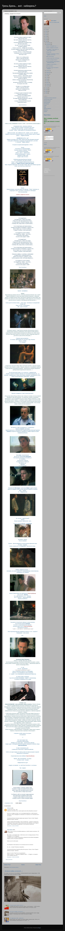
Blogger (39, 927)
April (47, 80)
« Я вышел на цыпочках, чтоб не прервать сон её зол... (52, 54)
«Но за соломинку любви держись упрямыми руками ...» (53, 62)
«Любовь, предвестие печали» (52, 47)
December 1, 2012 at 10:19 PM (13, 857)
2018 (46, 31)
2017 (46, 32)
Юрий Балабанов (22, 104)
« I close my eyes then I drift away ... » (53, 58)
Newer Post (7, 864)
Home (23, 864)
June (47, 77)
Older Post (38, 864)
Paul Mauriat (46, 103)
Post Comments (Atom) (14, 867)
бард (45, 106)
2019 (46, 29)
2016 (46, 34)
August (47, 74)
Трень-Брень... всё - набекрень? (19, 6)
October (48, 70)
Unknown (9, 808)
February (48, 84)
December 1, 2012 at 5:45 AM (12, 825)
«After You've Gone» (50, 56)
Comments (47, 138)
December (48, 42)
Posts (46, 136)
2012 (46, 41)
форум (45, 144)
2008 (46, 93)
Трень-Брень (10, 829)
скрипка (45, 111)
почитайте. (26, 156)
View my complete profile (54, 22)
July (47, 75)
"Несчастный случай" (48, 99)
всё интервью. (28, 733)
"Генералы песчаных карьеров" (50, 97)
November (48, 44)
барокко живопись (47, 108)
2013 (46, 39)
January (48, 85)
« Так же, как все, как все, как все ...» (16, 905)
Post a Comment (9, 859)
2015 (46, 36)
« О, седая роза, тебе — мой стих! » (16, 918)
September (48, 72)
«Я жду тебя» (48, 52)
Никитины (46, 110)
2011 (46, 87)
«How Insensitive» (49, 65)
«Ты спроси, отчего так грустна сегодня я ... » (52, 68)
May (47, 79)
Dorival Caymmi (47, 102)
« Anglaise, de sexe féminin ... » (52, 64)
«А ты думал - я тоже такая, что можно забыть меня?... (52, 50)
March (47, 82)
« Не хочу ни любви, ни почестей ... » (13, 871)
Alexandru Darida (47, 100)
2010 (46, 89)
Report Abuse (47, 114)
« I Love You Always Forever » (52, 59)
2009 (46, 91)
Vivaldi (45, 105)
